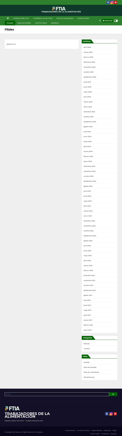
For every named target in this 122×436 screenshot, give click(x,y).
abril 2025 (87, 97)
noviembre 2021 (89, 280)
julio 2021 (87, 300)
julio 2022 (87, 246)
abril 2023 (87, 206)
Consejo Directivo (21, 18)
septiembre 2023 (90, 181)
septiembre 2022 (90, 236)
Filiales (10, 23)
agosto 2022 (88, 241)
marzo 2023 (88, 211)
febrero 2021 (88, 325)
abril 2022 (87, 260)
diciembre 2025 (89, 62)
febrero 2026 (88, 57)
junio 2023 (87, 196)
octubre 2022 (88, 231)
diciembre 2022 (89, 221)
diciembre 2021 (89, 275)
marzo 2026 (88, 52)
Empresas (55, 23)
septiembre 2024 (90, 122)
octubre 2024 (89, 117)
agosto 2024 (88, 126)
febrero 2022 (88, 270)
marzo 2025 (88, 102)
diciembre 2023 (89, 166)
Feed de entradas (90, 367)
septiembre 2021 (90, 290)
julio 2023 (87, 191)
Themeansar (39, 432)
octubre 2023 (88, 176)
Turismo (87, 349)
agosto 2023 (88, 186)
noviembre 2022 (90, 226)
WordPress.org (89, 377)
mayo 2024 (88, 141)
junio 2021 (87, 305)
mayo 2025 (88, 92)
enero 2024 (88, 161)
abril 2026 (87, 47)
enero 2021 (88, 330)
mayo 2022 (88, 255)
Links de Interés (24, 23)
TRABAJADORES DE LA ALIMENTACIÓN (61, 12)
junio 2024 (87, 136)
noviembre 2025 (90, 67)
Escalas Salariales (65, 18)
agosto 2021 (88, 295)
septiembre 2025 (90, 77)
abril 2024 (87, 146)
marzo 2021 (88, 320)
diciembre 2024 (89, 112)
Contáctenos (41, 23)
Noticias (87, 344)
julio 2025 (87, 82)
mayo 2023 (88, 201)
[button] (100, 21)
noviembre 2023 (90, 171)
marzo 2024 (88, 151)
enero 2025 (88, 107)
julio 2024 (87, 131)
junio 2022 (87, 251)
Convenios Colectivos (43, 18)
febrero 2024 (88, 156)
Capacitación (83, 18)
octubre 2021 (88, 285)
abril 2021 (87, 315)
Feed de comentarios (91, 372)
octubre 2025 (88, 72)
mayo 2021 (87, 310)
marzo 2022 (88, 265)
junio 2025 (87, 87)
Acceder (87, 362)
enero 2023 (88, 216)
